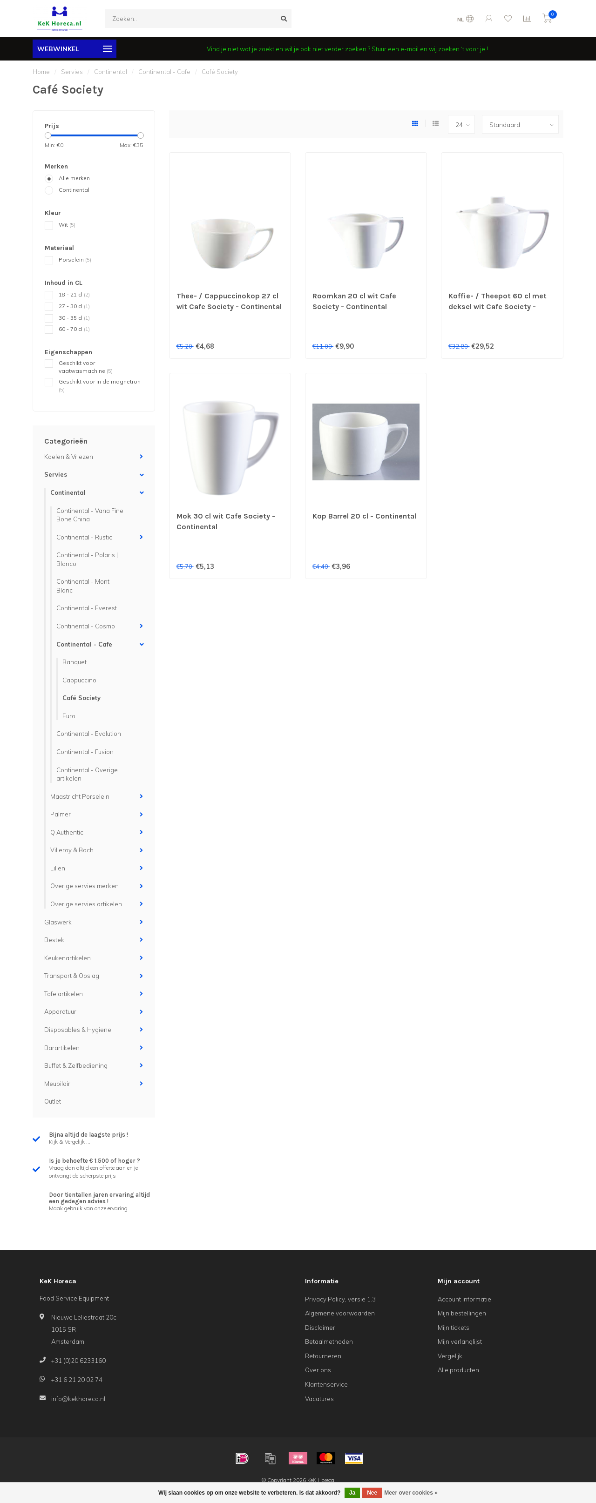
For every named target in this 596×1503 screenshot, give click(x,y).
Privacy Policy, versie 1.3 (340, 1299)
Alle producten (458, 1370)
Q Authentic (66, 832)
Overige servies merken (84, 886)
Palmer (60, 814)
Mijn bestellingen (462, 1313)
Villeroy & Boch (72, 850)
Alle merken (74, 178)
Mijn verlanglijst (460, 1341)
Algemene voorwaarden (340, 1313)
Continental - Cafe (84, 644)
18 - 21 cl (74, 294)
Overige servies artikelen (86, 904)
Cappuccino (79, 680)
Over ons (318, 1370)
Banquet (74, 662)
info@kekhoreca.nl (78, 1398)
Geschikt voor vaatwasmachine (86, 366)
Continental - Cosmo (85, 626)
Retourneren (323, 1356)
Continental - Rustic (84, 537)
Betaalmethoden (329, 1341)
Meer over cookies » (411, 1493)
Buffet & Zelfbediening (76, 1065)
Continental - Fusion (85, 751)
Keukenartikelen (67, 958)
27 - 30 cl (74, 306)
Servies (55, 474)
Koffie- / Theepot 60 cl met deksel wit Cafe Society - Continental (497, 306)
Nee (372, 1493)
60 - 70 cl (74, 328)
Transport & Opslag (71, 975)
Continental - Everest (86, 608)
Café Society (81, 697)
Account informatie (464, 1299)
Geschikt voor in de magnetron (100, 385)
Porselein (75, 259)
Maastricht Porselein (79, 796)
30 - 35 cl (74, 317)
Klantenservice (326, 1384)
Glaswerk (58, 922)
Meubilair (57, 1083)
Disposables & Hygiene (77, 1029)
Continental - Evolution (88, 733)
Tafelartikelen (63, 994)
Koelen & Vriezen (68, 456)
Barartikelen (62, 1047)
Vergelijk (450, 1356)
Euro (68, 716)
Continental (74, 189)
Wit (67, 224)
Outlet (52, 1101)
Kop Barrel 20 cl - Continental (364, 516)
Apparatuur (60, 1011)
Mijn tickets (453, 1327)
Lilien (57, 868)
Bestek (54, 940)
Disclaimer (320, 1327)
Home (41, 71)
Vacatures (319, 1398)
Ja (352, 1493)
